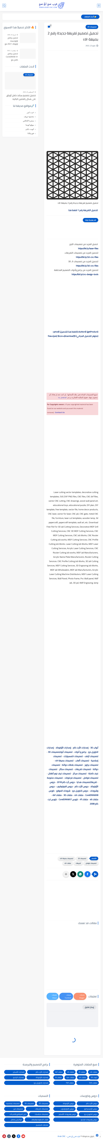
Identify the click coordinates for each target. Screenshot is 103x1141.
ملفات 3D (67, 795)
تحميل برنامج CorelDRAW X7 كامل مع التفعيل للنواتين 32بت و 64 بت (11, 56)
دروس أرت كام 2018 (66, 782)
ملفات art (82, 1077)
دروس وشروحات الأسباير (67, 1114)
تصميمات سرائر (79, 774)
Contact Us (60, 412)
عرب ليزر (30, 112)
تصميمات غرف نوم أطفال (59, 774)
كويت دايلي (29, 129)
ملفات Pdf (70, 1083)
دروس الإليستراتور (90, 1109)
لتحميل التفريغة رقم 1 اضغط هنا (83, 210)
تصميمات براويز (91, 765)
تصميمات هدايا (83, 782)
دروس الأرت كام (81, 786)
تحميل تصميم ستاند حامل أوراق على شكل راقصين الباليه (21, 97)
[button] (87, 874)
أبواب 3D (94, 748)
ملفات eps (70, 1077)
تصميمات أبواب (66, 752)
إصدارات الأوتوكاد (63, 748)
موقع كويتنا (30, 125)
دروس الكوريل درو (80, 791)
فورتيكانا (31, 133)
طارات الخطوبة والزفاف (39, 1119)
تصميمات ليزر (18, 1109)
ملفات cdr (78, 795)
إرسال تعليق (89, 1007)
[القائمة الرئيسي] (99, 5)
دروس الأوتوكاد (68, 1103)
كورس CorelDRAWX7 (68, 799)
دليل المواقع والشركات (18, 1114)
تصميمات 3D (54, 752)
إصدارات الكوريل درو (41, 1083)
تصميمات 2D (91, 26)
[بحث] (4, 5)
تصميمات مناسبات (41, 1114)
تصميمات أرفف (91, 756)
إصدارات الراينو (18, 1077)
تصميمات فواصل (90, 778)
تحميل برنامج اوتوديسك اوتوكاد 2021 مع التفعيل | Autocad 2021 (11, 41)
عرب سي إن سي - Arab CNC (69, 1136)
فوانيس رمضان (16, 1119)
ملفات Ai (58, 1077)
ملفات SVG (93, 1083)
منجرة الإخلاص (28, 121)
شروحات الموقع (63, 791)
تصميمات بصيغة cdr (64, 761)
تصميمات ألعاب (82, 761)
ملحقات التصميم (42, 1125)
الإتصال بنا (62, 398)
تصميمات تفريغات (83, 769)
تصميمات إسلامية (13, 1103)
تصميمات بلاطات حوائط (72, 765)
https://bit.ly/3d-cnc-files (87, 266)
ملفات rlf (84, 799)
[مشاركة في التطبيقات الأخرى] (66, 874)
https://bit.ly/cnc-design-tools (85, 274)
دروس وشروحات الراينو (89, 1119)
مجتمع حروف (29, 117)
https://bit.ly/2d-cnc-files (87, 257)
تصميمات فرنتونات (73, 778)
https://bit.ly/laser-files (88, 248)
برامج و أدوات (80, 752)
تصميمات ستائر (66, 769)
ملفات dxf (57, 795)
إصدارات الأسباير (18, 1072)
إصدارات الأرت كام (80, 748)
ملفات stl (94, 799)
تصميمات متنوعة (55, 778)
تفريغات (93, 782)
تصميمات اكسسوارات (73, 756)
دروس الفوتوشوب (65, 786)
